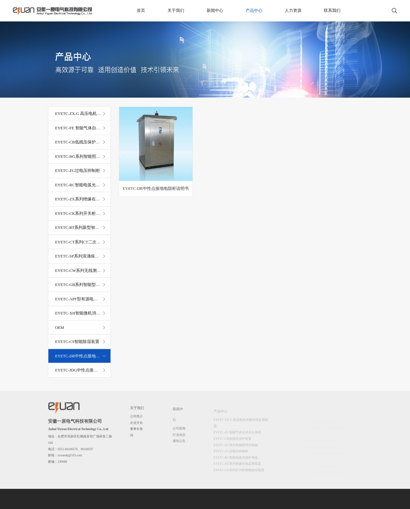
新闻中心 (215, 10)
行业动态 (179, 438)
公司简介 (136, 418)
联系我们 (332, 10)
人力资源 (293, 10)
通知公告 (179, 444)
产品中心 (254, 10)
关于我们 (176, 10)
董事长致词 (136, 434)
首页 (141, 10)
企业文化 (136, 424)
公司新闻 (179, 431)
